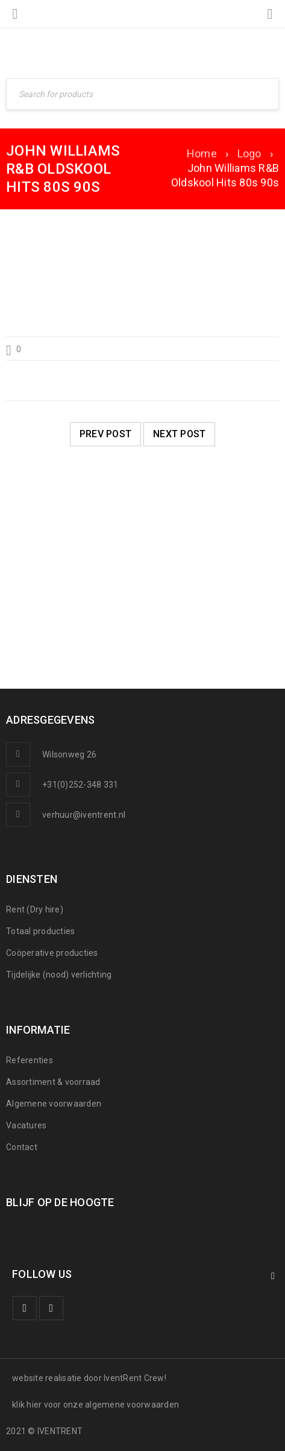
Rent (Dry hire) (34, 909)
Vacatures (26, 1125)
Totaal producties (40, 931)
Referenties (29, 1060)
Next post (179, 434)
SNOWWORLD (52, 616)
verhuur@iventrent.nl (83, 815)
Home (202, 153)
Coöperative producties (52, 953)
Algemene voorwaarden (53, 1103)
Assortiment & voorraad (53, 1082)
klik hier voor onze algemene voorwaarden (95, 1404)
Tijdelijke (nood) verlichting (58, 974)
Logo (249, 153)
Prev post (105, 434)
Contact (21, 1147)
